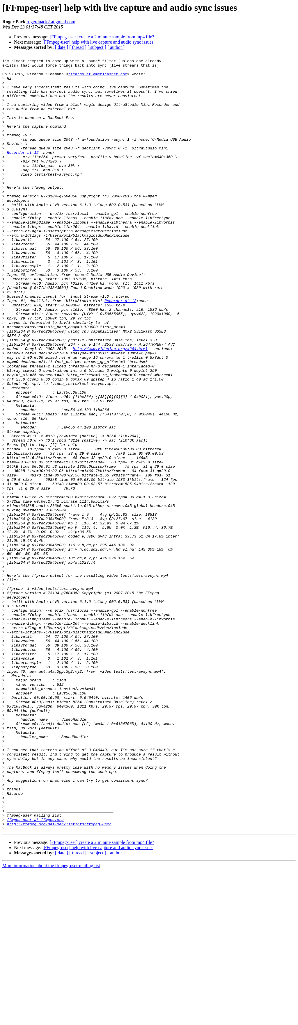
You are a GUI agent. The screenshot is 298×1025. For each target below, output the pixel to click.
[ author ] (116, 47)
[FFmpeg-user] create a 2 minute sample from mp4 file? (102, 36)
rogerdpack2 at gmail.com (50, 21)
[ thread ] (77, 47)
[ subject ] (97, 47)
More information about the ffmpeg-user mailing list (51, 1019)
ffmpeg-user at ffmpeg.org (35, 972)
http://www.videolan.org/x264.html (110, 407)
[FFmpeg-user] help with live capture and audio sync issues (97, 42)
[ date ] (61, 47)
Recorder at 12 (23, 171)
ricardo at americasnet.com (97, 77)
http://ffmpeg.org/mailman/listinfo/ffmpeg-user (59, 977)
